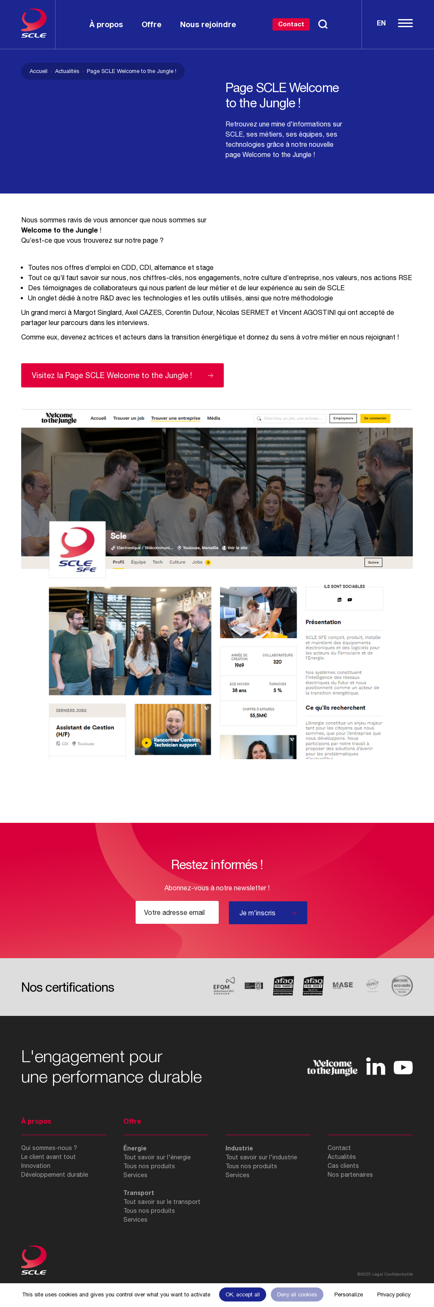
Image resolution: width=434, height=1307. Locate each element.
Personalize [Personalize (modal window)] (348, 1294)
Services (135, 1175)
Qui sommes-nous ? (49, 1147)
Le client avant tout (48, 1156)
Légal (377, 1273)
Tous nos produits (149, 1166)
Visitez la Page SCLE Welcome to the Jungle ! (112, 375)
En (381, 23)
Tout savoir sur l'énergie (157, 1157)
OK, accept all (242, 1294)
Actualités (67, 71)
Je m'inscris (257, 913)
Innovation (35, 1165)
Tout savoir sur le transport (161, 1201)
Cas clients (343, 1165)
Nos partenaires (350, 1174)
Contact (291, 24)
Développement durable (54, 1174)
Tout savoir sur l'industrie (261, 1157)
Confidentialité (398, 1273)
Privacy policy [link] (393, 1294)
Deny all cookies (297, 1294)
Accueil (38, 71)
